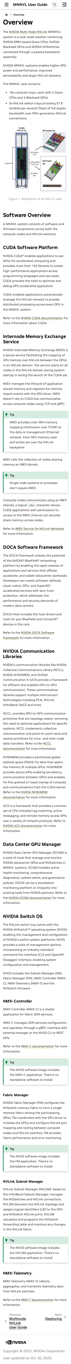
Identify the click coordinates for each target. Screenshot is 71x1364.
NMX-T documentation (37, 1300)
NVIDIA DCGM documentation (30, 898)
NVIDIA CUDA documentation (42, 318)
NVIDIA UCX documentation (23, 826)
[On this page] (64, 4)
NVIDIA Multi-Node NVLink (28, 32)
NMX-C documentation (37, 1046)
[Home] (6, 15)
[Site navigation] (6, 4)
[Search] (54, 4)
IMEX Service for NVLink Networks (39, 529)
